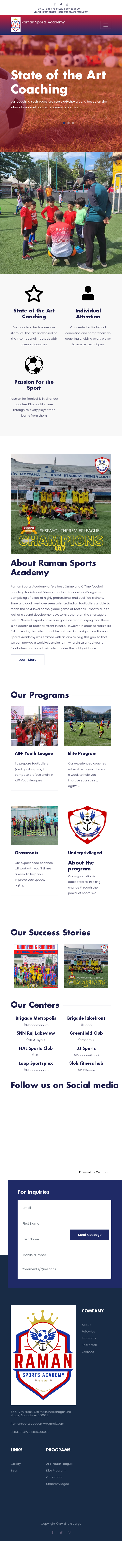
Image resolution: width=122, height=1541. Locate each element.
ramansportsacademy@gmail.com (61, 11)
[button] (18, 966)
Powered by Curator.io (94, 1172)
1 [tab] (64, 123)
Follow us (88, 1331)
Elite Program (82, 754)
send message (89, 1234)
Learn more (27, 659)
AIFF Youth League (34, 754)
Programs (89, 1338)
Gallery (16, 1464)
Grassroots (26, 853)
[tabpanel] (61, 92)
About (86, 1325)
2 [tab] (68, 123)
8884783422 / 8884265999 (59, 8)
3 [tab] (73, 123)
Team (15, 1470)
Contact (88, 1351)
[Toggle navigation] (105, 25)
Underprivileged (85, 853)
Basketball (89, 1345)
